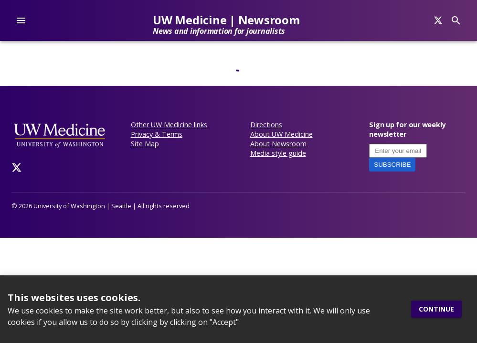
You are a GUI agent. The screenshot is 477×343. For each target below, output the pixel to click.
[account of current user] (21, 20)
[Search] (438, 20)
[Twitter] (17, 168)
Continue (436, 309)
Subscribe (392, 164)
